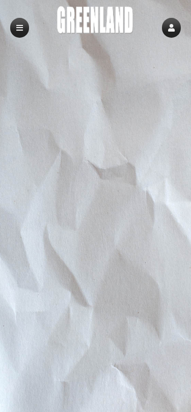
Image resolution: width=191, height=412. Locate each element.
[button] (171, 28)
